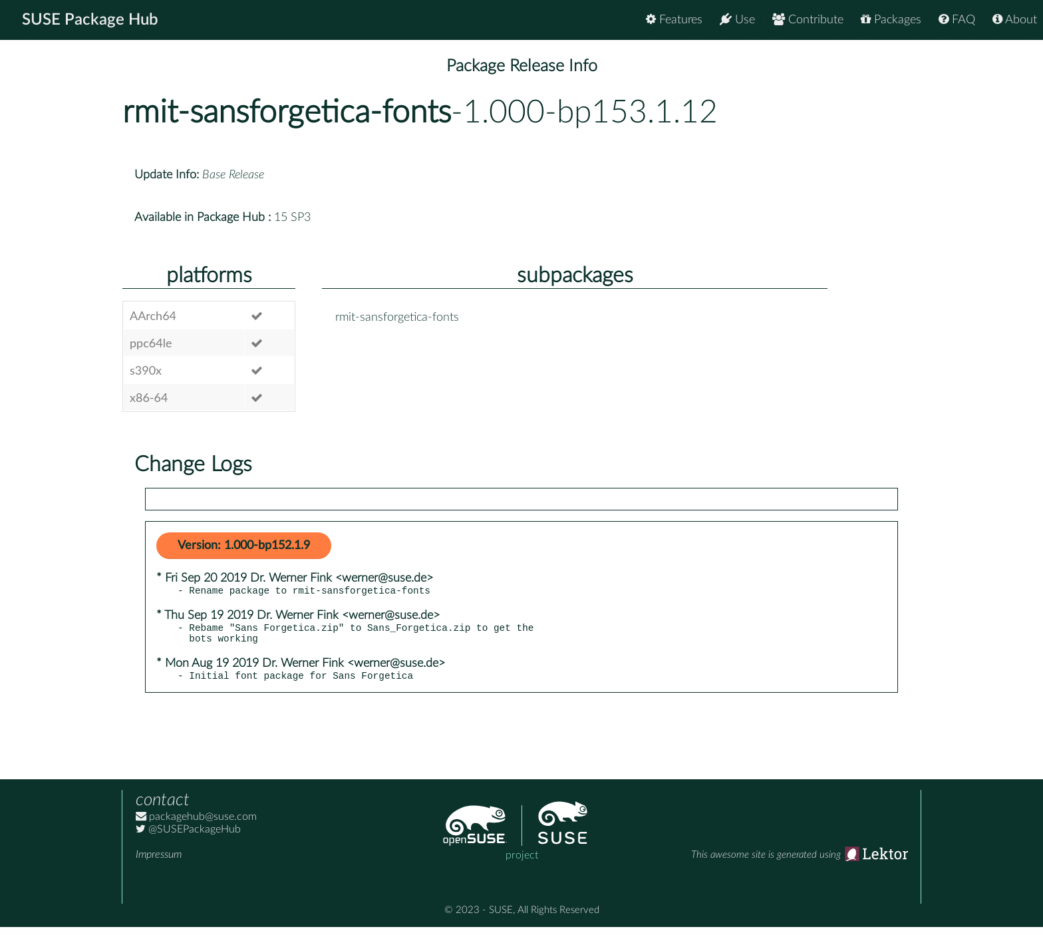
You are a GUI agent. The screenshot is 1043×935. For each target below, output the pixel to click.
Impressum (159, 862)
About (1014, 19)
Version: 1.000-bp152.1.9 (244, 546)
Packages (891, 19)
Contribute (807, 19)
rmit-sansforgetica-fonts (286, 112)
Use (737, 19)
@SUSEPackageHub (188, 837)
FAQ (957, 19)
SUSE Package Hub (90, 20)
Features (674, 19)
